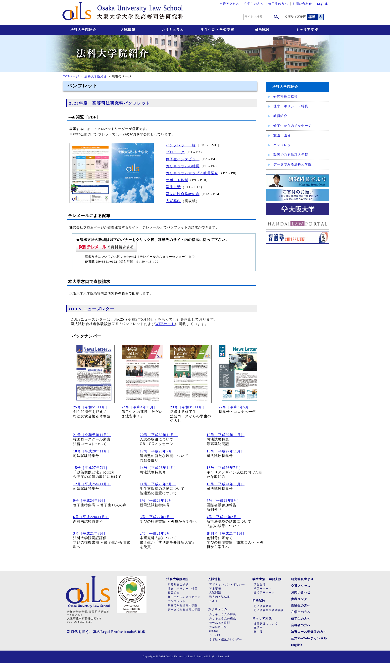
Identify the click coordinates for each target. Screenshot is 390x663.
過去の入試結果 (219, 597)
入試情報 (127, 30)
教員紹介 (280, 116)
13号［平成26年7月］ (225, 468)
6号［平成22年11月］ (91, 517)
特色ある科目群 (219, 622)
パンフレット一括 (181, 145)
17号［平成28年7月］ (158, 451)
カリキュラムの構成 (222, 618)
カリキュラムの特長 (182, 166)
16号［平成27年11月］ (225, 451)
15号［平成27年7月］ (91, 468)
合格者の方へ (300, 625)
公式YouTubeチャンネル (309, 638)
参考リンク (299, 599)
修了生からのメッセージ (292, 125)
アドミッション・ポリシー (227, 584)
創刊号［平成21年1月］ (226, 533)
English (322, 3)
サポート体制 (177, 180)
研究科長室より (302, 579)
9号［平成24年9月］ (90, 500)
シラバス (215, 635)
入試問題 (215, 592)
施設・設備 (282, 135)
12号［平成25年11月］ (92, 484)
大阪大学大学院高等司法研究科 (123, 12)
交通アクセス (229, 3)
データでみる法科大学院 (292, 164)
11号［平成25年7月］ (158, 484)
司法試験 (262, 30)
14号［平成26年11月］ (159, 468)
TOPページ (71, 76)
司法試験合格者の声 (182, 194)
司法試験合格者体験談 (269, 610)
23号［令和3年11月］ (188, 407)
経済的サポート (264, 592)
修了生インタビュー (182, 159)
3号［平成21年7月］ (90, 533)
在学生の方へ (253, 3)
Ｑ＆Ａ (213, 601)
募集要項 (215, 588)
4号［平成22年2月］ (224, 517)
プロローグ (175, 152)
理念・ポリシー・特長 (290, 106)
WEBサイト (165, 324)
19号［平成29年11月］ (225, 435)
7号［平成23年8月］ (224, 500)
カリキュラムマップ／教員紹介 (192, 173)
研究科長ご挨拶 (285, 96)
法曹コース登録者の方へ (309, 631)
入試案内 (173, 201)
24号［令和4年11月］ (139, 407)
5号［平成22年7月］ (157, 517)
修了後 (258, 631)
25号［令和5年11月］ (91, 407)
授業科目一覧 (218, 627)
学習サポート (263, 588)
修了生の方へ (278, 3)
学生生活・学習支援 (217, 30)
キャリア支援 (307, 30)
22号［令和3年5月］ (236, 407)
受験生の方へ (300, 605)
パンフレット (283, 145)
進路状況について (266, 623)
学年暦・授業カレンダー (225, 639)
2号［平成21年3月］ (157, 533)
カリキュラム (172, 30)
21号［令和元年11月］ (92, 435)
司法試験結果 (263, 606)
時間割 (213, 631)
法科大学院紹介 (83, 30)
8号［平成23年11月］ (158, 500)
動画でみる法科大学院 (290, 155)
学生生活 (173, 187)
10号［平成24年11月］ (225, 484)
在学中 (258, 627)
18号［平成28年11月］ (92, 451)
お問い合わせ (302, 3)
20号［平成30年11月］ (159, 435)
